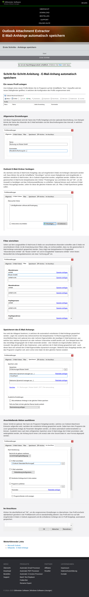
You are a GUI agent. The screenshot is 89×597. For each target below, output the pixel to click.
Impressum (65, 568)
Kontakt (64, 574)
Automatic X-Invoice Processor (31, 574)
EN (86, 3)
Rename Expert (26, 583)
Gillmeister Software (11, 3)
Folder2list (24, 580)
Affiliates (47, 568)
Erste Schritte (44, 58)
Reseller (47, 571)
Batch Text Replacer (27, 577)
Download (44, 12)
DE (82, 3)
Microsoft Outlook (14, 545)
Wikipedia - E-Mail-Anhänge (18, 548)
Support (44, 20)
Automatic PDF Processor (29, 571)
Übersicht (44, 9)
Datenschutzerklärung (69, 571)
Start (44, 53)
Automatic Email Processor (30, 568)
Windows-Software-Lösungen (41, 590)
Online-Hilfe (44, 23)
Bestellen (44, 16)
